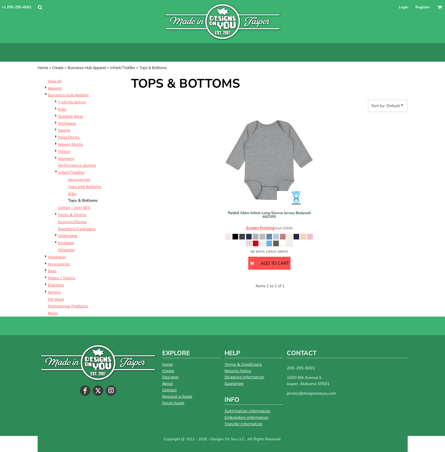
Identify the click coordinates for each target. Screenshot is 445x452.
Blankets (56, 285)
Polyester (66, 249)
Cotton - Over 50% (74, 207)
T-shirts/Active (72, 102)
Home (43, 67)
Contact (169, 390)
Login (403, 7)
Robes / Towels (61, 278)
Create (58, 67)
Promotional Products (68, 306)
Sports (64, 130)
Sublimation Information (247, 410)
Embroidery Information (247, 417)
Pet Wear (56, 299)
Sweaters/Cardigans (77, 228)
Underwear (68, 235)
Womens (66, 158)
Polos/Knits (69, 137)
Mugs (53, 313)
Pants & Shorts (72, 214)
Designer (170, 377)
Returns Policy (238, 370)
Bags (52, 270)
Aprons (54, 292)
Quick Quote (173, 402)
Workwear (67, 123)
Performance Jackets (77, 165)
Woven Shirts (70, 144)
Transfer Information (243, 423)
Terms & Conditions (243, 364)
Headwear (57, 257)
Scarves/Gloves (72, 221)
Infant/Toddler (122, 67)
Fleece (64, 151)
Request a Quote (177, 396)
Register (422, 7)
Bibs (72, 193)
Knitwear (66, 242)
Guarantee (234, 383)
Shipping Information (244, 377)
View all (55, 81)
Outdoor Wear (70, 116)
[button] (40, 7)
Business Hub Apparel (87, 67)
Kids (62, 109)
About (167, 383)
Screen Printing (260, 228)
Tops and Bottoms (84, 186)
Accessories (79, 179)
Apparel (55, 88)
